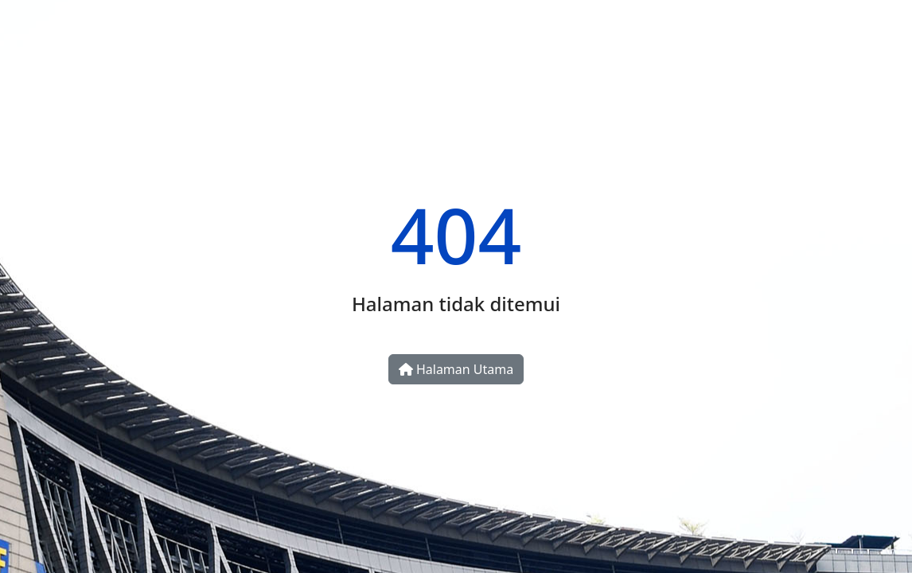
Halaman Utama (456, 369)
